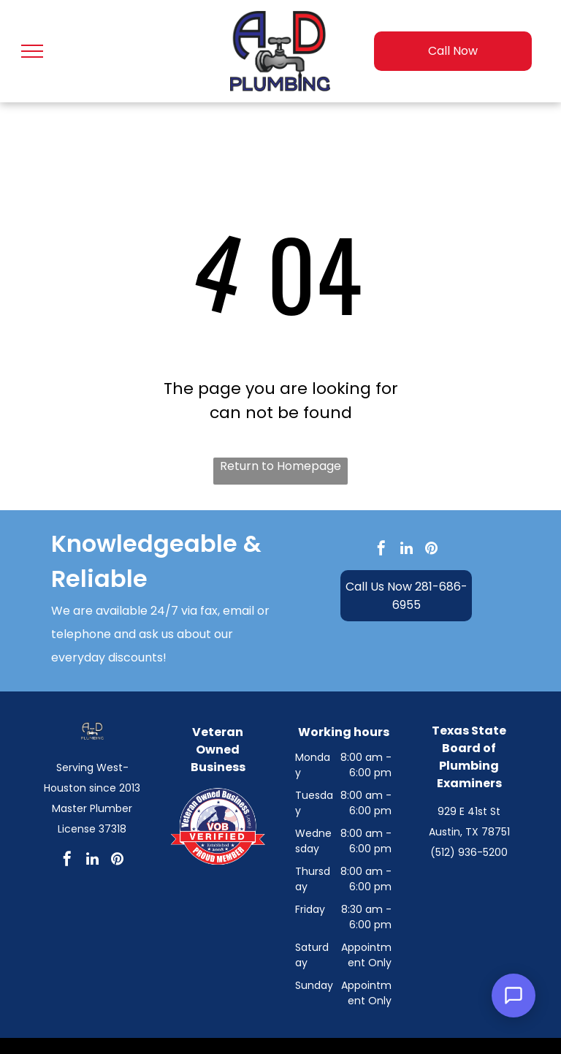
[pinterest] (431, 550)
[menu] (32, 51)
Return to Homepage (280, 466)
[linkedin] (406, 550)
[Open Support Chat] (513, 995)
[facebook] (381, 550)
